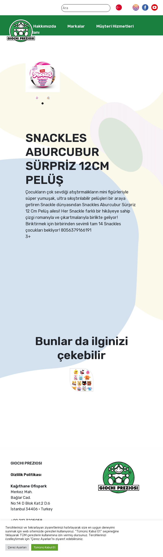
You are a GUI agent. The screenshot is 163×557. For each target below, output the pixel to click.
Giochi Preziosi (20, 31)
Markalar (76, 26)
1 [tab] (43, 103)
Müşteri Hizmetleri (115, 26)
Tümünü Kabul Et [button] (44, 547)
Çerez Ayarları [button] (17, 547)
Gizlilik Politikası (26, 474)
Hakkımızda (44, 26)
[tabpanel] (36, 97)
